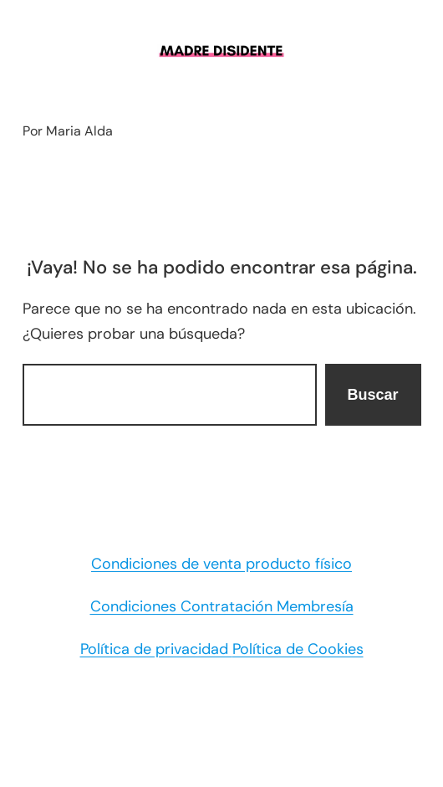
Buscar (372, 394)
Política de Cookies (298, 649)
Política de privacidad (156, 649)
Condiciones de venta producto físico (221, 564)
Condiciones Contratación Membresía (222, 606)
